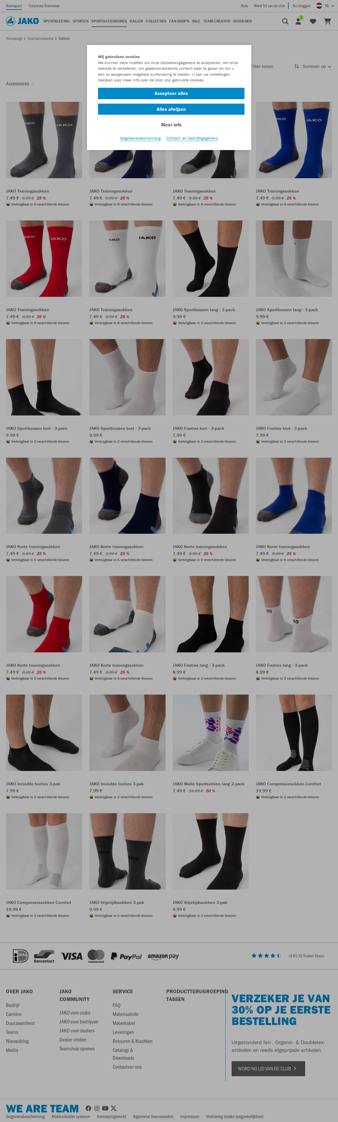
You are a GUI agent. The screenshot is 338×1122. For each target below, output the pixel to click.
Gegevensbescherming (140, 138)
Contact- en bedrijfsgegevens (192, 138)
